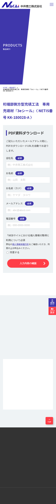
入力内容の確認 (28, 263)
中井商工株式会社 (22, 4)
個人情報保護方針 (20, 244)
